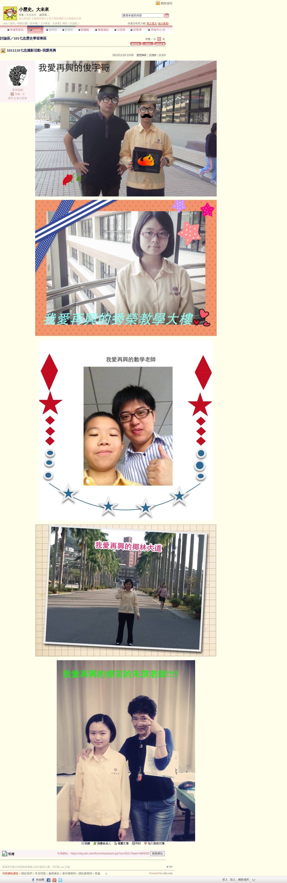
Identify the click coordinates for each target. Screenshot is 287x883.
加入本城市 (25, 18)
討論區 (35, 29)
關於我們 (26, 873)
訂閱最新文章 (73, 18)
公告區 (119, 29)
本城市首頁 (15, 29)
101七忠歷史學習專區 (30, 38)
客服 (97, 873)
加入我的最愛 (56, 18)
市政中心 (156, 29)
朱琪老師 (31, 14)
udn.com (167, 873)
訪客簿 (135, 29)
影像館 (83, 29)
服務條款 (54, 873)
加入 (232, 879)
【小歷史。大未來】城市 (53, 23)
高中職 (33, 23)
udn (5, 23)
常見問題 (40, 873)
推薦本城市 (40, 18)
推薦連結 (102, 29)
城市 (12, 23)
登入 (225, 879)
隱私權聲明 (85, 873)
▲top (169, 866)
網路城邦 (166, 3)
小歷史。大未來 (34, 9)
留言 (11, 98)
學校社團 (22, 23)
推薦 (162, 55)
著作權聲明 (69, 873)
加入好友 (21, 98)
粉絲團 (40, 879)
